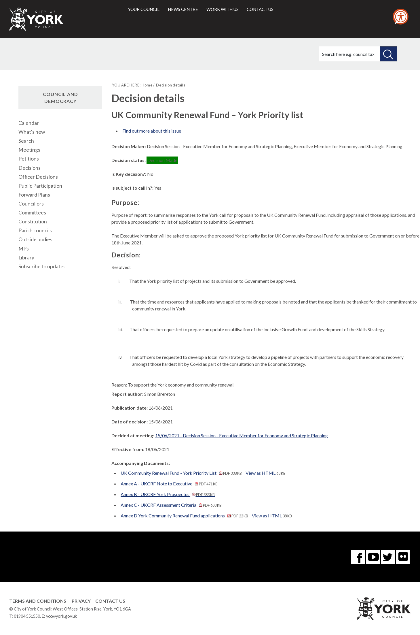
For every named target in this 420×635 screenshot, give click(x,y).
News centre (183, 9)
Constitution (32, 221)
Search (26, 141)
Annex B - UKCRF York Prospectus (168, 494)
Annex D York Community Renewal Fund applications (185, 515)
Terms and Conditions (37, 601)
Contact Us (110, 601)
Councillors (31, 204)
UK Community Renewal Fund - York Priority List (182, 473)
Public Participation (40, 186)
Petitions (28, 159)
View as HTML (266, 473)
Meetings (29, 150)
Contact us (260, 9)
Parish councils (35, 230)
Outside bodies (35, 239)
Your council (143, 9)
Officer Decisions (38, 177)
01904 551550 (27, 616)
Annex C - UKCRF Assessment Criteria (171, 505)
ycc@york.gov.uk (61, 616)
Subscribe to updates (42, 266)
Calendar (28, 123)
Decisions (29, 168)
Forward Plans (34, 195)
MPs (23, 249)
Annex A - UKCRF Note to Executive (169, 483)
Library (26, 258)
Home (147, 85)
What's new (31, 132)
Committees (32, 213)
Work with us (222, 9)
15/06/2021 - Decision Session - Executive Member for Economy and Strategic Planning (241, 435)
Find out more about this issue (151, 130)
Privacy (81, 601)
